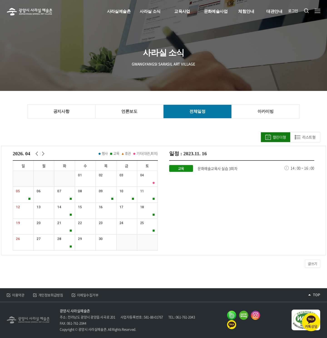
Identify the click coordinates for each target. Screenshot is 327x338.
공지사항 (61, 111)
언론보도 (129, 111)
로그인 (293, 10)
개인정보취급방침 (50, 295)
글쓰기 (312, 263)
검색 (306, 10)
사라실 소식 (150, 11)
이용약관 (18, 295)
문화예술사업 (216, 11)
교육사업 (182, 11)
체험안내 (246, 11)
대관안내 (274, 11)
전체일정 (197, 111)
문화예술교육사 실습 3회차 (217, 168)
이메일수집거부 (88, 295)
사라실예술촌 (119, 11)
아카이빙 (265, 111)
